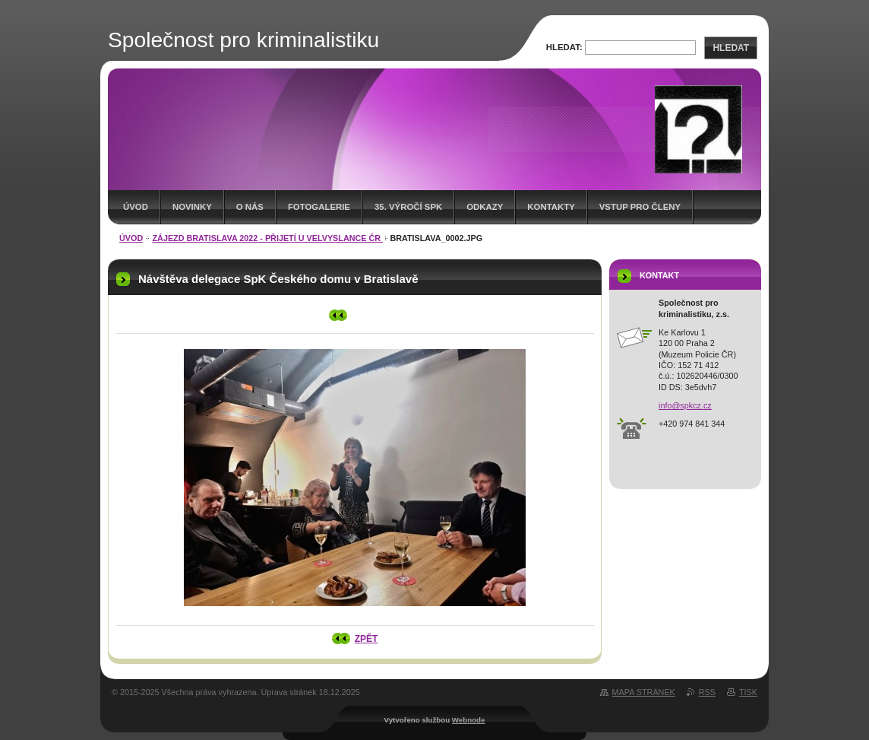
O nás (250, 206)
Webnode (468, 720)
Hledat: (564, 47)
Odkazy (484, 206)
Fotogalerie (319, 206)
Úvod (135, 206)
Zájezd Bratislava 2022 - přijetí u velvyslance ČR (268, 238)
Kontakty (550, 206)
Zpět (366, 639)
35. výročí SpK (408, 206)
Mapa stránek (643, 692)
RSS (707, 692)
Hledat (731, 48)
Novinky (192, 206)
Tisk (748, 692)
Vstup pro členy (640, 206)
